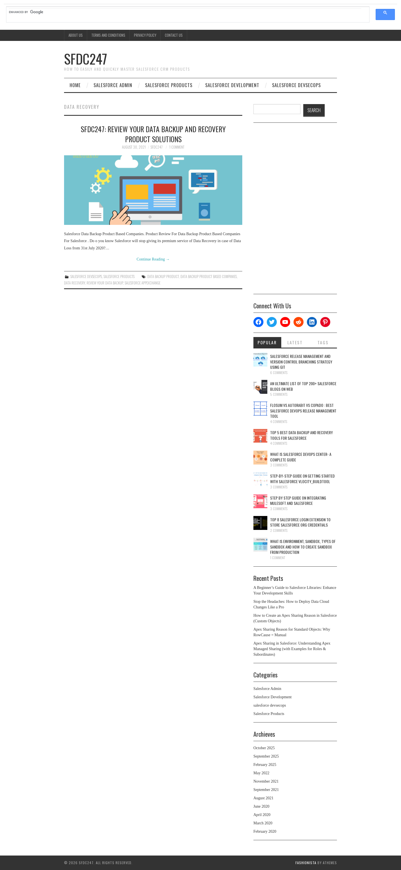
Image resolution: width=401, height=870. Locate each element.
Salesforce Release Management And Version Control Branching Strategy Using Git (301, 361)
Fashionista (305, 862)
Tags (323, 342)
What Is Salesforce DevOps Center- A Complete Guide (300, 457)
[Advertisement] (295, 210)
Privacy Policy (145, 35)
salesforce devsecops (296, 85)
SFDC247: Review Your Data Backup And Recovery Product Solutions (153, 134)
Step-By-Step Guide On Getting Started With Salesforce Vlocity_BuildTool (302, 478)
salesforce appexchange (142, 283)
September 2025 (266, 756)
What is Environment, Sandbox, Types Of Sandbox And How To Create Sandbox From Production (303, 546)
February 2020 (264, 831)
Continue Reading (153, 259)
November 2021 (266, 781)
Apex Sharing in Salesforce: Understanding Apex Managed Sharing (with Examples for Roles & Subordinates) (291, 649)
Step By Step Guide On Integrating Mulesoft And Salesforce (298, 500)
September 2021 (266, 790)
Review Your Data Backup (105, 283)
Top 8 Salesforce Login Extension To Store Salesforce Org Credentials (300, 522)
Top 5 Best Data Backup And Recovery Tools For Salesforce (301, 435)
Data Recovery (74, 283)
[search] (185, 12)
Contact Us (174, 35)
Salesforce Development (232, 85)
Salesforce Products (168, 85)
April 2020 (261, 815)
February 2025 (264, 765)
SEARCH (314, 110)
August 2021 (263, 798)
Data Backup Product (163, 276)
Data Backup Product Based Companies (208, 276)
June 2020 (261, 806)
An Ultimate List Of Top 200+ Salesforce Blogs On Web (303, 386)
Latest (295, 342)
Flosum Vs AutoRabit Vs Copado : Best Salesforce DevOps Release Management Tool (303, 410)
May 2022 (261, 773)
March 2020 (262, 823)
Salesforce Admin (113, 85)
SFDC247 (85, 58)
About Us (76, 35)
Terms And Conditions (108, 35)
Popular (267, 342)
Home (75, 85)
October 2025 (264, 748)
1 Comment (176, 147)
